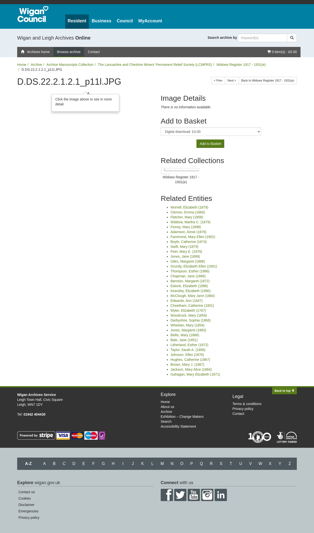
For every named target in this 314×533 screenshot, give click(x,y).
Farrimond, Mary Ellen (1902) (192, 237)
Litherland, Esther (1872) (189, 345)
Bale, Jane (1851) (184, 340)
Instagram (207, 495)
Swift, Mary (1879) (184, 247)
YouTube (194, 495)
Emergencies (28, 511)
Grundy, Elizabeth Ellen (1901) (193, 266)
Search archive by (222, 38)
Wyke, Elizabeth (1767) (188, 310)
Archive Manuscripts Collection (70, 65)
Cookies (24, 498)
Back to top (284, 391)
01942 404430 (35, 414)
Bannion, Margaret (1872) (190, 281)
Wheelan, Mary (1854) (187, 325)
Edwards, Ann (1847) (186, 301)
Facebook (167, 495)
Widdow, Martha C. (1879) (190, 222)
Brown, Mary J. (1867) (187, 364)
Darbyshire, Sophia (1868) (190, 320)
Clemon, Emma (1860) (187, 212)
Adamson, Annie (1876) (188, 232)
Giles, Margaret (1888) (187, 261)
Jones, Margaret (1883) (188, 330)
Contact (94, 52)
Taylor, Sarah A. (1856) (187, 350)
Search (166, 421)
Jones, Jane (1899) (185, 256)
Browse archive (69, 52)
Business (101, 20)
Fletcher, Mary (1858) (186, 217)
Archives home (35, 52)
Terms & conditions (247, 404)
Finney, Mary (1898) (185, 227)
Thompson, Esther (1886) (189, 271)
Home (21, 65)
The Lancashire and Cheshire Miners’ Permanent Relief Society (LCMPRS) (155, 65)
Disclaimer (26, 505)
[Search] (292, 38)
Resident (77, 20)
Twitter (180, 495)
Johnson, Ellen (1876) (187, 355)
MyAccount (150, 20)
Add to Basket (210, 144)
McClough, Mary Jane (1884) (192, 296)
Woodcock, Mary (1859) (188, 315)
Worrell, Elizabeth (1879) (189, 207)
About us (167, 407)
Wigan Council (33, 14)
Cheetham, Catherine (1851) (192, 306)
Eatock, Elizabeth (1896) (189, 286)
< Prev (218, 80)
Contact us (26, 492)
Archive (36, 65)
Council (125, 20)
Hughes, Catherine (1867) (190, 360)
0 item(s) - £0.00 (282, 51)
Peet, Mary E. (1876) (186, 251)
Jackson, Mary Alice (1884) (191, 369)
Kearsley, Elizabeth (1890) (190, 291)
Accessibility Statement (178, 426)
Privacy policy (243, 409)
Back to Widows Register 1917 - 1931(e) (267, 80)
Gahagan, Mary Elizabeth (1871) (195, 374)
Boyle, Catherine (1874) (188, 242)
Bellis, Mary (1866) (184, 335)
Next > (232, 80)
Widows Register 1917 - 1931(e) (241, 65)
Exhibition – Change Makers (182, 417)
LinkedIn (221, 495)
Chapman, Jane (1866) (188, 276)
